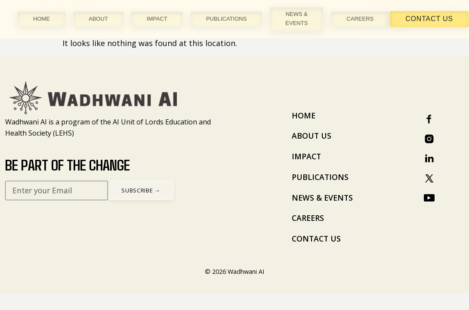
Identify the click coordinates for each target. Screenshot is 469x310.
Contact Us (429, 18)
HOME (41, 19)
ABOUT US (311, 135)
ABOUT (98, 19)
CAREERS (359, 19)
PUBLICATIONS (226, 19)
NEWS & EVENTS (296, 18)
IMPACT (157, 19)
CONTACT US (316, 238)
